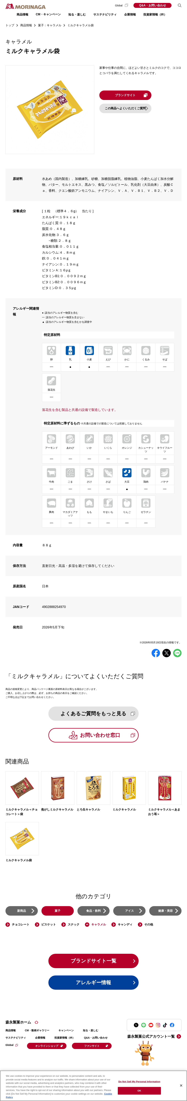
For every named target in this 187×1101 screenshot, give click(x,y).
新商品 (21, 911)
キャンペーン (66, 1030)
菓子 (57, 911)
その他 (148, 924)
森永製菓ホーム (18, 1023)
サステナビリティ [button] (105, 14)
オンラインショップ (50, 1046)
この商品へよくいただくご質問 (126, 108)
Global (121, 5)
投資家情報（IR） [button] (155, 14)
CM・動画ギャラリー (37, 1030)
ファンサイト (30, 1055)
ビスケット (48, 924)
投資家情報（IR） (64, 1038)
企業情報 (40, 1038)
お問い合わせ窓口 (108, 735)
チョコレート (20, 924)
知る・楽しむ (90, 1030)
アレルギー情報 (93, 983)
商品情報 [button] (22, 14)
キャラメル (98, 924)
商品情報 (10, 1030)
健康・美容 (165, 911)
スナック (73, 924)
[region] (93, 1086)
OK (139, 1090)
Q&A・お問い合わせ (152, 5)
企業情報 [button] (130, 14)
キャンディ (125, 924)
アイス (129, 911)
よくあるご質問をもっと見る (98, 714)
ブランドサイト (133, 95)
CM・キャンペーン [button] (48, 14)
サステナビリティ (15, 1038)
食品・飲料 (93, 911)
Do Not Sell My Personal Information (139, 1081)
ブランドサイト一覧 (93, 961)
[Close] (181, 1085)
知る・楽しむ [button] (77, 14)
